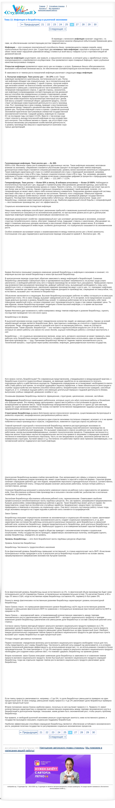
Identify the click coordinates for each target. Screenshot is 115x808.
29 (89, 24)
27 (77, 24)
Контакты (42, 8)
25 (66, 24)
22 (48, 24)
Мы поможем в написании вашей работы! (49, 9)
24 (60, 24)
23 (54, 24)
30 (95, 24)
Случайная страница (57, 6)
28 (83, 24)
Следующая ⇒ (57, 29)
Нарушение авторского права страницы (62, 747)
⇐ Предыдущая (30, 24)
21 (42, 24)
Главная (42, 6)
